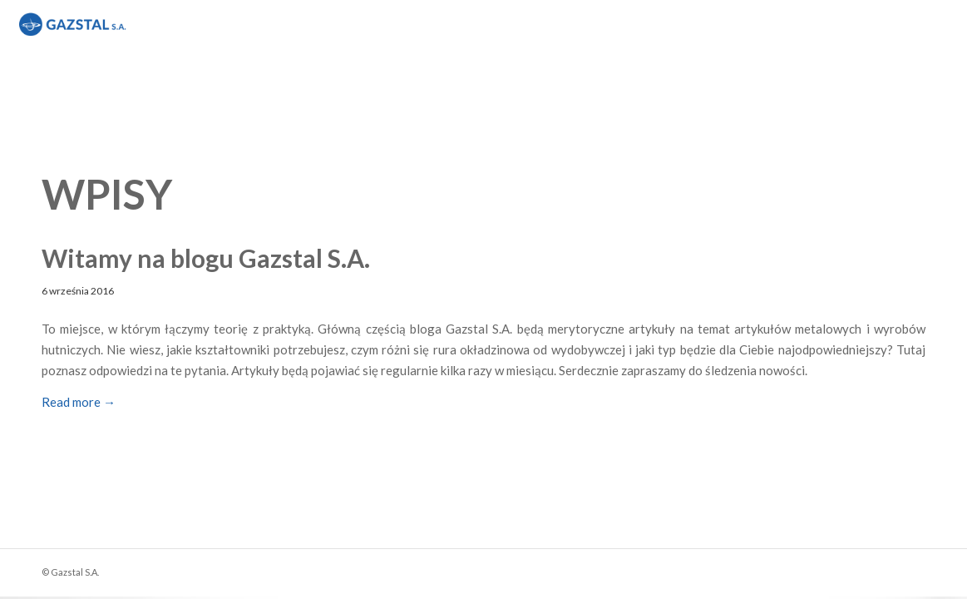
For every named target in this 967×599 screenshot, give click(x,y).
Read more (79, 401)
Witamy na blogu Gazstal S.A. (206, 258)
